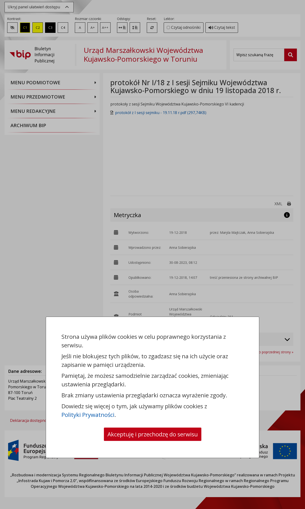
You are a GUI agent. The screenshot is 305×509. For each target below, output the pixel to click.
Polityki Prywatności (87, 415)
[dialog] (152, 254)
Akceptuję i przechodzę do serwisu (152, 434)
